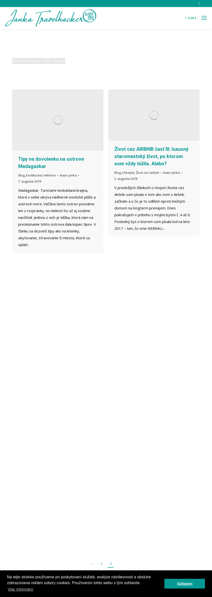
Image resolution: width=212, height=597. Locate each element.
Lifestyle (128, 172)
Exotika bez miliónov (41, 175)
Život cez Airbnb (147, 172)
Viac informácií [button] (20, 589)
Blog (21, 175)
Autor (68, 175)
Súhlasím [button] (185, 584)
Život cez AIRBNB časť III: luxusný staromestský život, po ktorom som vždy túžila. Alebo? (151, 156)
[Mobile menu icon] (204, 18)
